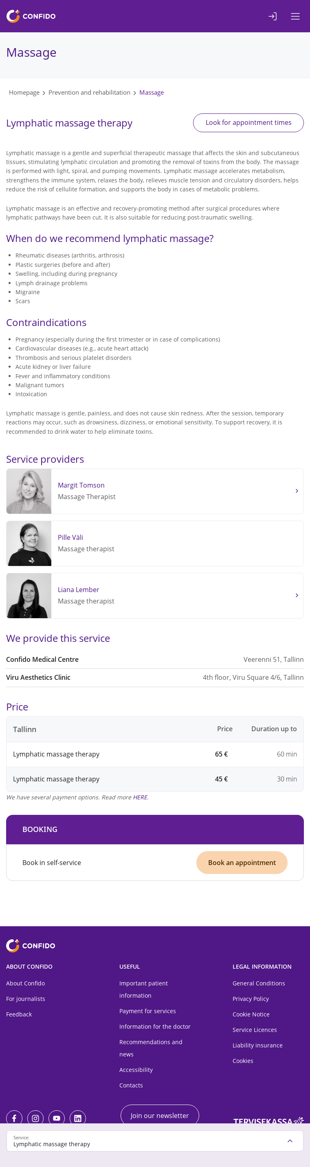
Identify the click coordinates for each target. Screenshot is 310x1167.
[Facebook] (14, 1118)
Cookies (243, 1061)
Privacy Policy (251, 999)
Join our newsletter (160, 1115)
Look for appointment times (247, 122)
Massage (151, 92)
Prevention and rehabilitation (89, 92)
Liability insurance (258, 1045)
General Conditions (259, 983)
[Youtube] (56, 1118)
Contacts (131, 1085)
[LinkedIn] (78, 1118)
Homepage (24, 92)
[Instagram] (35, 1118)
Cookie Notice (251, 1014)
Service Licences (255, 1030)
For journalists (25, 999)
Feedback (19, 1014)
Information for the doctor (155, 1027)
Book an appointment (242, 862)
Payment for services (147, 1011)
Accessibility (136, 1070)
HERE (140, 797)
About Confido (25, 983)
